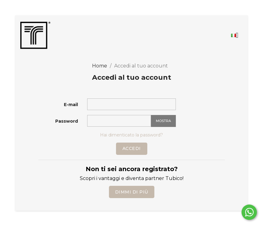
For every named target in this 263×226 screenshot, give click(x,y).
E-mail (71, 104)
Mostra (163, 121)
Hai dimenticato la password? (131, 135)
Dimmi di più (131, 192)
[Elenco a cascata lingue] (237, 35)
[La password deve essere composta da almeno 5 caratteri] (119, 121)
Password (66, 121)
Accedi (131, 148)
